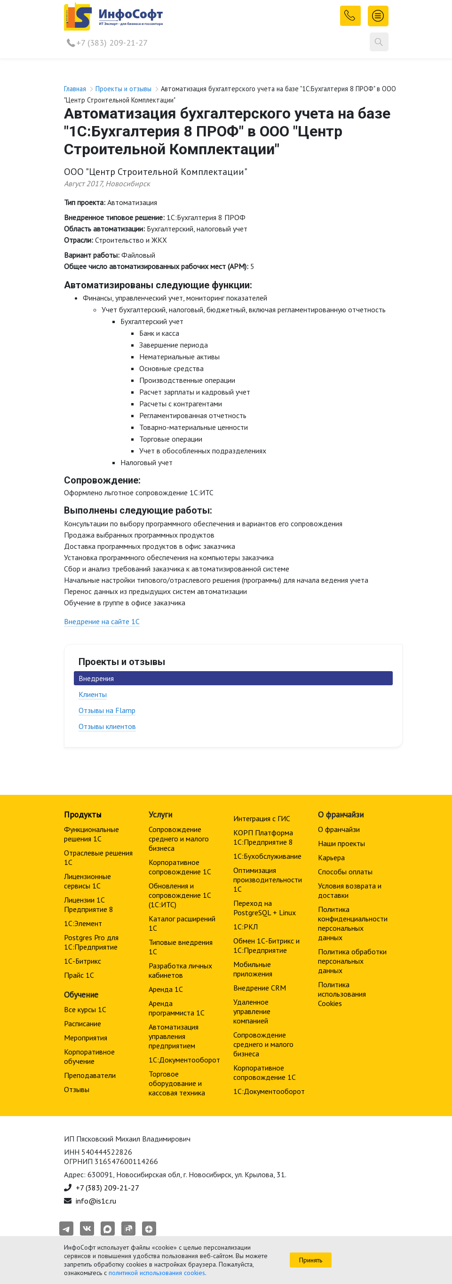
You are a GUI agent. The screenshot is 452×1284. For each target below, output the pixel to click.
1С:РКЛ (245, 926)
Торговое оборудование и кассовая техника (177, 1083)
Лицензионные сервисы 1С (87, 881)
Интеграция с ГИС (261, 818)
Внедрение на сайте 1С (102, 621)
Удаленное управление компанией (251, 1011)
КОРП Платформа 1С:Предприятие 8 (263, 837)
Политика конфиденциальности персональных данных (353, 923)
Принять (310, 1260)
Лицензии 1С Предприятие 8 (88, 904)
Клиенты (93, 694)
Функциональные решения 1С (91, 833)
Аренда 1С (166, 989)
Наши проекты (341, 843)
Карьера (331, 857)
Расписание (82, 1023)
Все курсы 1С (85, 1009)
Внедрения (96, 678)
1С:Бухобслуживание (267, 856)
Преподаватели (90, 1075)
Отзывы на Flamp (107, 710)
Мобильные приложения (252, 968)
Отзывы (76, 1089)
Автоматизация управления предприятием (173, 1036)
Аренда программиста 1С (177, 1008)
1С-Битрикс (82, 961)
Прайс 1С (79, 975)
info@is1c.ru (96, 1200)
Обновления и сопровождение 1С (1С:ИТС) (180, 895)
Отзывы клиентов (107, 726)
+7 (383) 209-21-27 (112, 42)
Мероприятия (85, 1037)
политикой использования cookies (157, 1272)
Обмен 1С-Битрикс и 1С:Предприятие (266, 945)
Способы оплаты (345, 871)
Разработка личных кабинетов (180, 970)
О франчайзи (339, 829)
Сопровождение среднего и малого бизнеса (179, 838)
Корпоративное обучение (89, 1056)
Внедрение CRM (259, 987)
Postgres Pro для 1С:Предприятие (91, 942)
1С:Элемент (83, 923)
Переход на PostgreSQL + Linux (264, 907)
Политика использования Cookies (342, 994)
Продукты (82, 814)
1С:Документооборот (184, 1059)
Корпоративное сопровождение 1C (180, 866)
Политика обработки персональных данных (352, 961)
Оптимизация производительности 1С (267, 879)
